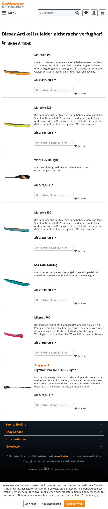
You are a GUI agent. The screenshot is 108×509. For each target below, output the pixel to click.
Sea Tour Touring (45, 265)
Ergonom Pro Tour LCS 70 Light (55, 370)
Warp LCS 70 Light (46, 160)
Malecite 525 (42, 107)
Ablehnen (31, 503)
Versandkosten (61, 455)
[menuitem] (9, 12)
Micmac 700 (42, 317)
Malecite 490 (42, 55)
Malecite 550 (42, 212)
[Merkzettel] (85, 12)
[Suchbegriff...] (59, 12)
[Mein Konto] (94, 12)
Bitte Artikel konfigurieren (51, 90)
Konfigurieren (74, 503)
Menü (9, 12)
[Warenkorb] (102, 12)
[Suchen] (77, 12)
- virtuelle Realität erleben (66, 469)
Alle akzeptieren (51, 503)
